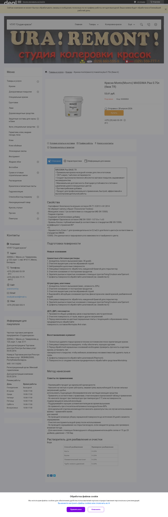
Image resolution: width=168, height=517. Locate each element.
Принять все (76, 509)
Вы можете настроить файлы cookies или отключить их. (83, 503)
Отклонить (96, 509)
